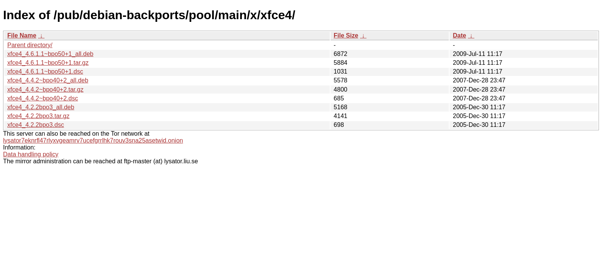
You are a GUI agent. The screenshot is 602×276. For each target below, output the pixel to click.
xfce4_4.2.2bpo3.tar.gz (38, 116)
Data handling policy (30, 154)
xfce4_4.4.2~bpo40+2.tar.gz (45, 89)
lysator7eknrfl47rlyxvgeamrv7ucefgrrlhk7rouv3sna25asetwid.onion (93, 140)
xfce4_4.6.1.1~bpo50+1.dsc (45, 71)
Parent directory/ (29, 45)
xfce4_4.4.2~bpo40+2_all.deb (47, 80)
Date (459, 35)
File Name (21, 35)
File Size (346, 35)
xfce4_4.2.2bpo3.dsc (35, 125)
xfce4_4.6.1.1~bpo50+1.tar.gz (48, 62)
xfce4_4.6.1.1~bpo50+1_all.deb (50, 54)
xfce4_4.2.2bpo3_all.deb (40, 107)
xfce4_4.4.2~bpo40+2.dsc (42, 98)
